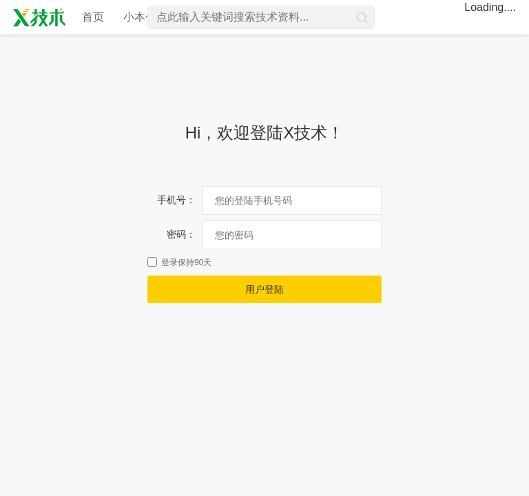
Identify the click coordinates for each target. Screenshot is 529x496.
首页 (93, 17)
